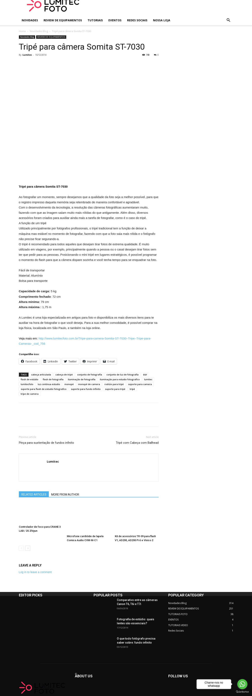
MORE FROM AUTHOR (65, 494)
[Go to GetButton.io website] (242, 692)
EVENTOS (114, 20)
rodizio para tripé (114, 384)
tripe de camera (30, 393)
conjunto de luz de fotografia (122, 374)
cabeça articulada (41, 374)
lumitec (148, 379)
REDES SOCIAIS (137, 20)
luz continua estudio (49, 384)
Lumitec (27, 54)
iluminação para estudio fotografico (120, 379)
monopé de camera (89, 384)
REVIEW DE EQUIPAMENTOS (63, 20)
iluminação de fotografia (81, 379)
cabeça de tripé (64, 374)
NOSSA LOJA (161, 20)
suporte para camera (140, 384)
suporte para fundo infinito (86, 388)
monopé (69, 384)
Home (22, 31)
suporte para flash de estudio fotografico (43, 388)
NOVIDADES (30, 20)
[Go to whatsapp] (242, 684)
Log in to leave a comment (35, 572)
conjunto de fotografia (89, 374)
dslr (145, 374)
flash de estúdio (29, 379)
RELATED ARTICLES (33, 494)
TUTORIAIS (95, 20)
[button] (228, 20)
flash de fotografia (53, 379)
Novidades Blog (39, 31)
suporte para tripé (115, 388)
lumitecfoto (27, 384)
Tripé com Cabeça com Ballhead (137, 443)
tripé (132, 388)
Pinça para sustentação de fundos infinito (46, 443)
